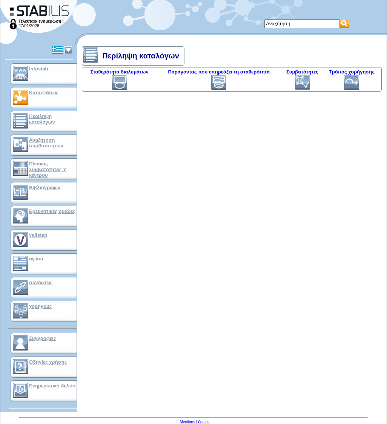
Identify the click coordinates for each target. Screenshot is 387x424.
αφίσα (36, 259)
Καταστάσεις (43, 92)
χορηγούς (40, 306)
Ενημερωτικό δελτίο (52, 386)
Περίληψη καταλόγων (42, 119)
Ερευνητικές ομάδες (52, 211)
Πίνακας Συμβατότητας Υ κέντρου (47, 169)
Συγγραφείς (42, 338)
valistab (38, 235)
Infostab (38, 69)
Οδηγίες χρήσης (48, 362)
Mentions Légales (194, 422)
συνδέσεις (41, 282)
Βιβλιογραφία (45, 187)
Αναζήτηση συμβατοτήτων (46, 142)
